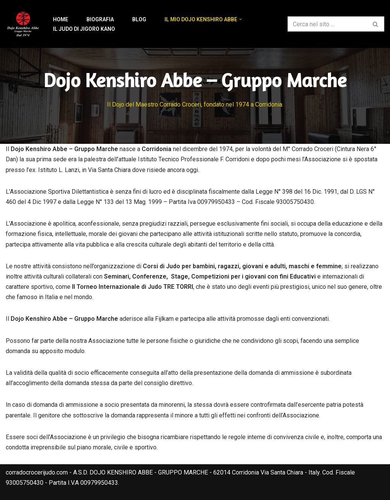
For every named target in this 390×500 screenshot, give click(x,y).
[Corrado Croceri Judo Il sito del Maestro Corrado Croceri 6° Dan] (23, 24)
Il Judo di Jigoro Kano (84, 29)
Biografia (100, 19)
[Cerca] (327, 24)
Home (60, 19)
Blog (139, 19)
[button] (240, 19)
